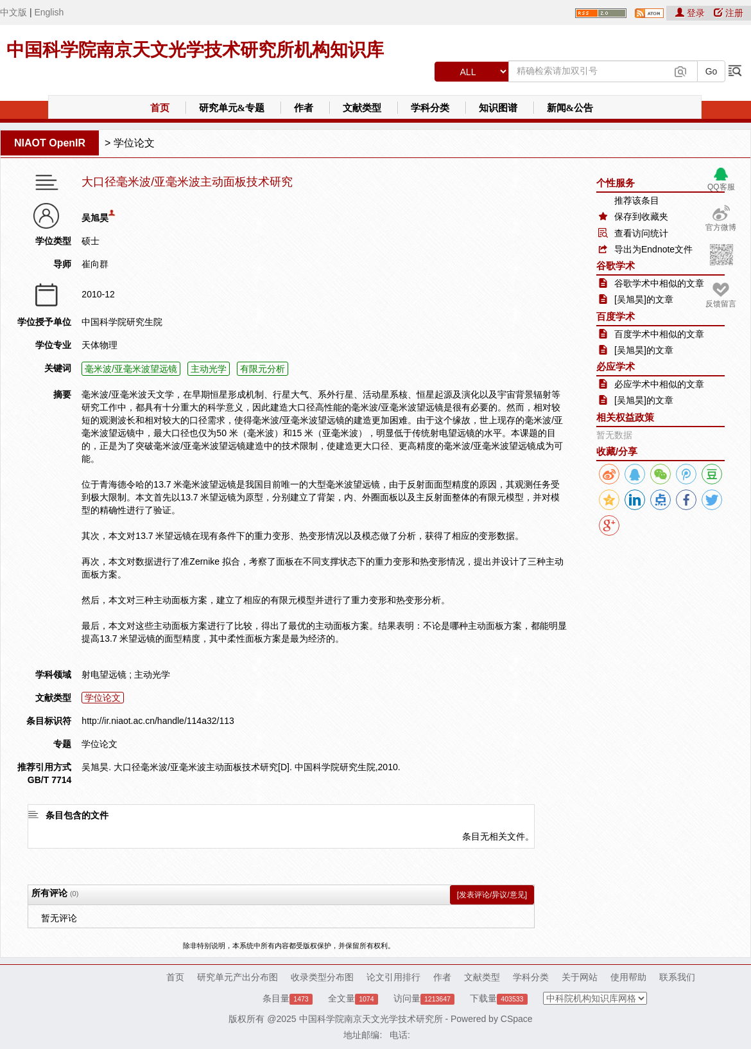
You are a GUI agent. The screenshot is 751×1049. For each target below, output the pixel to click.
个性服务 (615, 182)
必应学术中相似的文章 (659, 384)
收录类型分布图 (322, 977)
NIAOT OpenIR (49, 142)
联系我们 (677, 977)
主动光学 (209, 369)
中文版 (13, 12)
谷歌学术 (615, 265)
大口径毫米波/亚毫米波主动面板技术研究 (187, 182)
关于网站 (580, 977)
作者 (303, 108)
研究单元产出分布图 (237, 977)
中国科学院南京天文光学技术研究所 (371, 1019)
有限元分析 (262, 369)
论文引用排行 (393, 977)
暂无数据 (614, 435)
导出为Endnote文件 (653, 249)
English (49, 12)
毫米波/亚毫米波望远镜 (131, 369)
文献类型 (362, 108)
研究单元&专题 (232, 108)
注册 (728, 13)
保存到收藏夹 (641, 216)
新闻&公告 (570, 108)
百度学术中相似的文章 (659, 334)
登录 (691, 13)
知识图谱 (498, 108)
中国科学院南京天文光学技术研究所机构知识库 (195, 50)
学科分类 (430, 108)
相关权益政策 (625, 417)
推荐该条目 (636, 200)
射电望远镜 (104, 674)
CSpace (517, 1019)
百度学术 (615, 316)
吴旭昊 (95, 218)
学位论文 (134, 142)
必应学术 (615, 366)
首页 (159, 108)
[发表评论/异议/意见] (492, 894)
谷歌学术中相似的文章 (659, 283)
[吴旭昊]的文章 (643, 299)
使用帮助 (628, 977)
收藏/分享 (616, 451)
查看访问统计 (641, 233)
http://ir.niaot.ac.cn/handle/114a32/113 (158, 721)
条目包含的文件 (77, 815)
